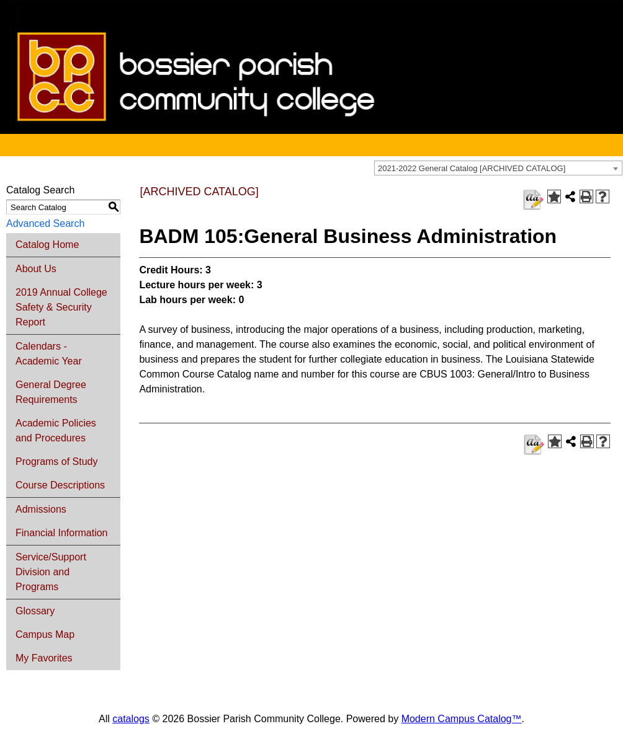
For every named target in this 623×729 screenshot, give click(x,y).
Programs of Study (57, 461)
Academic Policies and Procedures (56, 430)
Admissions (41, 509)
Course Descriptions (60, 485)
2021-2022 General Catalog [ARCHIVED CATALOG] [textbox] (471, 168)
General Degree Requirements (51, 392)
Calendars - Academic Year (49, 353)
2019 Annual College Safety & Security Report (61, 307)
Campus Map (45, 634)
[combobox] (498, 168)
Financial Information (62, 533)
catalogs (131, 719)
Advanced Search (45, 223)
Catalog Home (47, 244)
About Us (36, 268)
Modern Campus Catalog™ (461, 719)
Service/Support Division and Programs (51, 572)
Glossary (35, 611)
